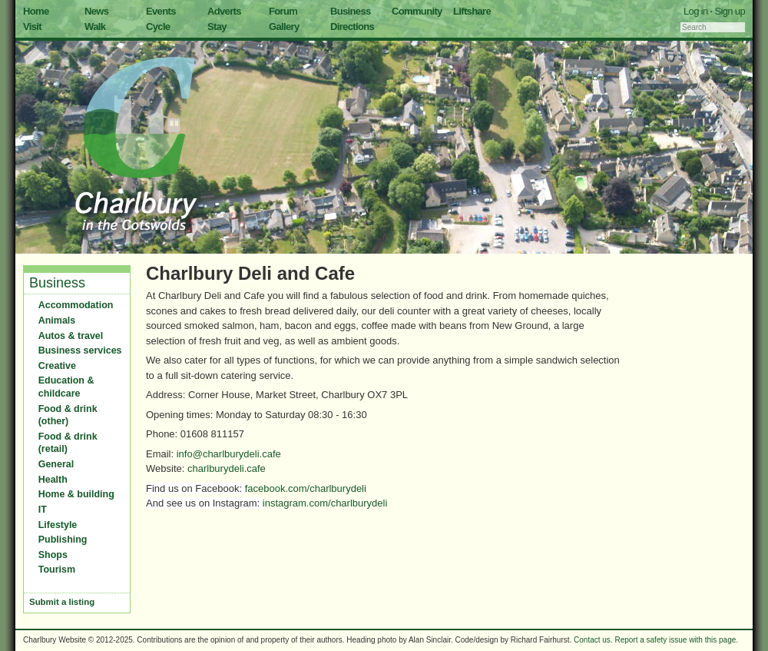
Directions (352, 26)
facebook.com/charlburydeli (305, 488)
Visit (32, 26)
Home (36, 11)
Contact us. (593, 640)
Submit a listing (61, 601)
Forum (283, 11)
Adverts (224, 11)
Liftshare (472, 11)
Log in (696, 11)
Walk (94, 26)
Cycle (158, 26)
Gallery (284, 26)
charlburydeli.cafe (226, 468)
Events (161, 11)
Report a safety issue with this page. (676, 640)
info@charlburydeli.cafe (229, 454)
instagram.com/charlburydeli (325, 503)
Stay (217, 26)
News (96, 11)
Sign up (729, 11)
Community (417, 11)
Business (350, 11)
